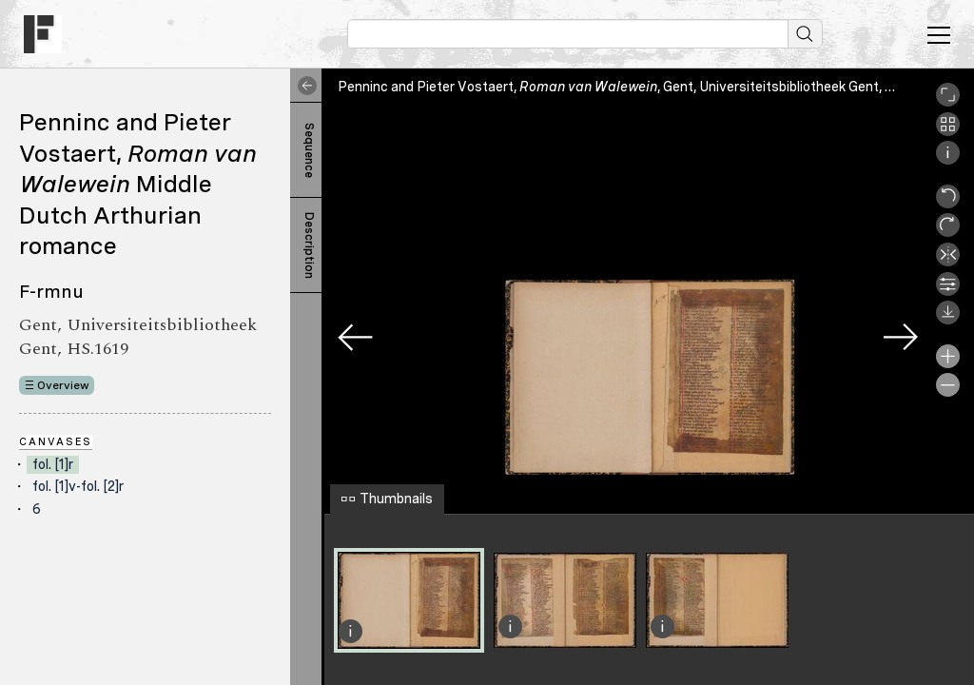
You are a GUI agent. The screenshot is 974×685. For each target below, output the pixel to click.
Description (309, 245)
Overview (63, 385)
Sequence (309, 150)
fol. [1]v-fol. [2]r (78, 486)
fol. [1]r (52, 464)
